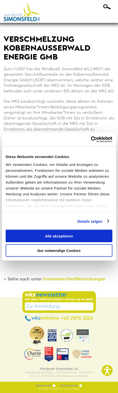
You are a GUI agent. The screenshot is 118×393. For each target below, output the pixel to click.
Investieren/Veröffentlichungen (74, 279)
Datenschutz (71, 385)
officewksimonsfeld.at (71, 376)
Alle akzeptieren (59, 236)
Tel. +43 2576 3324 (42, 376)
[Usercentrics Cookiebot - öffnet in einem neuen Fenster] (90, 139)
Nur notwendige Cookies (59, 250)
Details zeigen (89, 221)
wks (59, 318)
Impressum (46, 385)
